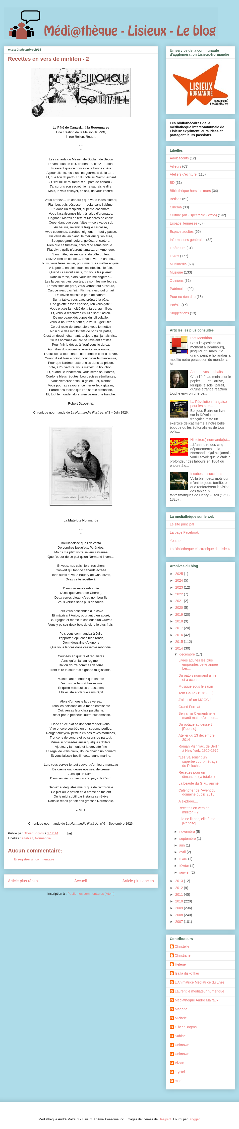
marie (179, 1081)
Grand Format (189, 707)
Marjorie (181, 1009)
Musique (176, 272)
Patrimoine (178, 289)
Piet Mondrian (201, 338)
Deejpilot (165, 1119)
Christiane (182, 955)
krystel (180, 1072)
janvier (184, 872)
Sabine (180, 1036)
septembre (188, 839)
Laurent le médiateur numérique (199, 991)
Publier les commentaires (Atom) (91, 893)
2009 (179, 908)
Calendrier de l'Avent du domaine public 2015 (197, 792)
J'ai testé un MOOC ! (195, 700)
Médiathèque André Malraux (196, 1000)
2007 (179, 922)
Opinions (176, 280)
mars (183, 859)
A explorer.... (188, 801)
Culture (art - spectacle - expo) (193, 215)
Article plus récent (23, 881)
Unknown (182, 1045)
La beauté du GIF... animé (199, 783)
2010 (179, 901)
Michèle (181, 1018)
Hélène (180, 964)
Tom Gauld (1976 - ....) (196, 693)
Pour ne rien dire (183, 297)
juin (182, 845)
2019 (179, 614)
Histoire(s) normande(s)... (210, 440)
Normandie (43, 838)
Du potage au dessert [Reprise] (195, 726)
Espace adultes (182, 232)
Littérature (177, 248)
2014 (179, 648)
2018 (179, 621)
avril (183, 852)
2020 (179, 608)
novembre (187, 832)
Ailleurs (175, 166)
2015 (179, 642)
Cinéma (176, 207)
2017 (179, 628)
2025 (179, 574)
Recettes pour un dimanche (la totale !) (197, 774)
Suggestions (179, 313)
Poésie (175, 305)
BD (172, 183)
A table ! (27, 838)
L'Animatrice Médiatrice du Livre (199, 982)
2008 (179, 915)
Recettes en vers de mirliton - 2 (194, 810)
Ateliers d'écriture (183, 174)
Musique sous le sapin (196, 686)
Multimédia (178, 264)
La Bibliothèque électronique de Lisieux (200, 549)
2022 (179, 594)
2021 (179, 601)
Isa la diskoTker (187, 973)
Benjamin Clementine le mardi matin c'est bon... (198, 715)
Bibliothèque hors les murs (190, 191)
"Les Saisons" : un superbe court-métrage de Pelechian (198, 761)
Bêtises (175, 199)
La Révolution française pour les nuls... (208, 404)
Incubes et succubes (206, 474)
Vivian (179, 1063)
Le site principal (182, 524)
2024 (179, 580)
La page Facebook (184, 532)
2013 (179, 881)
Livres (174, 256)
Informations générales (187, 240)
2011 (179, 894)
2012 (179, 888)
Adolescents (179, 158)
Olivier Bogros (186, 1027)
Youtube (176, 541)
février (184, 866)
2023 (179, 587)
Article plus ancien (138, 881)
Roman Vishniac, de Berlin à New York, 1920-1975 (199, 748)
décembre (187, 654)
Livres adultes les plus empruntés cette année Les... (198, 664)
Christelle (182, 946)
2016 (179, 635)
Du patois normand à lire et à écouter (198, 677)
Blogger (194, 1119)
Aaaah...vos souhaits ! (207, 372)
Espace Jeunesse (183, 223)
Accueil (80, 881)
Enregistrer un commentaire (34, 859)
